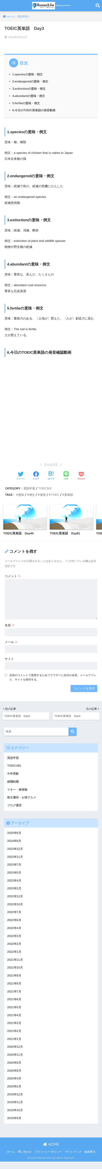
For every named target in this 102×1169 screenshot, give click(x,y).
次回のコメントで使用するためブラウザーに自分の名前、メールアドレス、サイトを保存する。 (52, 677)
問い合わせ (25, 1159)
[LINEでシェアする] (66, 475)
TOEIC (55, 494)
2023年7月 (14, 866)
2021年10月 (15, 971)
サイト (9, 658)
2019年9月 (14, 1125)
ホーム (11, 1159)
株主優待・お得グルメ (22, 798)
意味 (21, 494)
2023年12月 (15, 850)
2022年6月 (14, 923)
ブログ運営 (15, 805)
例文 (32, 494)
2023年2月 (14, 890)
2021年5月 (14, 1012)
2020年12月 (15, 1052)
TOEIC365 (45, 488)
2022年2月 (14, 947)
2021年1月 (14, 1044)
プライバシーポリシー (48, 1159)
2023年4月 (14, 882)
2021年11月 (15, 963)
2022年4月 (14, 931)
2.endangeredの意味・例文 (30, 80)
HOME (51, 1151)
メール (11, 641)
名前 (10, 625)
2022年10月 (15, 906)
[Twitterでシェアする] (20, 475)
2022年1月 (14, 955)
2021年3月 (14, 1028)
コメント (13, 576)
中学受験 (13, 773)
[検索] (72, 731)
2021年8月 (14, 987)
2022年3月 (14, 939)
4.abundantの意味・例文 (29, 95)
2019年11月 (15, 1109)
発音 (43, 494)
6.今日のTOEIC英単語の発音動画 (34, 109)
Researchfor (51, 5)
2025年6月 (14, 833)
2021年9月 (14, 979)
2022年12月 (15, 898)
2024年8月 (14, 842)
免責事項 (89, 1159)
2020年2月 (14, 1093)
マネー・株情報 (18, 789)
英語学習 (29, 488)
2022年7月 (14, 914)
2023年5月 (14, 874)
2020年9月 (14, 1068)
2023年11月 (15, 858)
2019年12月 (15, 1101)
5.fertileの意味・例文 (26, 102)
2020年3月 (14, 1085)
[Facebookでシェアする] (36, 475)
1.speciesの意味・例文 (27, 73)
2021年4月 (14, 1020)
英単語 (68, 494)
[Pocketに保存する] (81, 475)
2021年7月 (14, 995)
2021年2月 (14, 1036)
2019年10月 (15, 1117)
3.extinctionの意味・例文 (29, 88)
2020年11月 (15, 1060)
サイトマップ (73, 1159)
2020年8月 (14, 1076)
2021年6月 (14, 1004)
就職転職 (13, 781)
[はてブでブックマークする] (51, 475)
